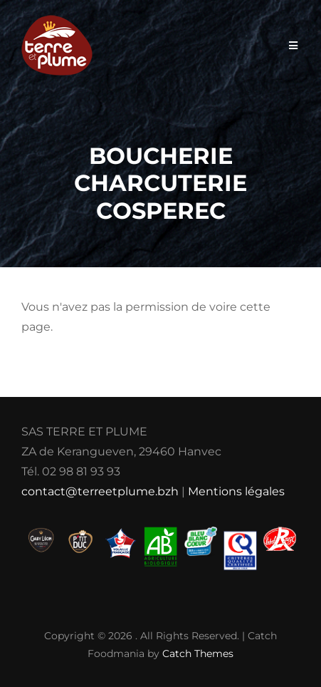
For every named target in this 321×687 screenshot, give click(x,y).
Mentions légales (236, 491)
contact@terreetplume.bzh (100, 491)
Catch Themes (197, 653)
